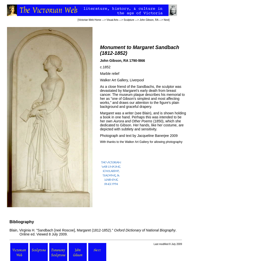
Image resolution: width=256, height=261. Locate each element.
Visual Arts (112, 20)
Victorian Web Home (89, 20)
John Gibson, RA (149, 20)
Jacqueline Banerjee (153, 136)
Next (166, 20)
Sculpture (129, 20)
